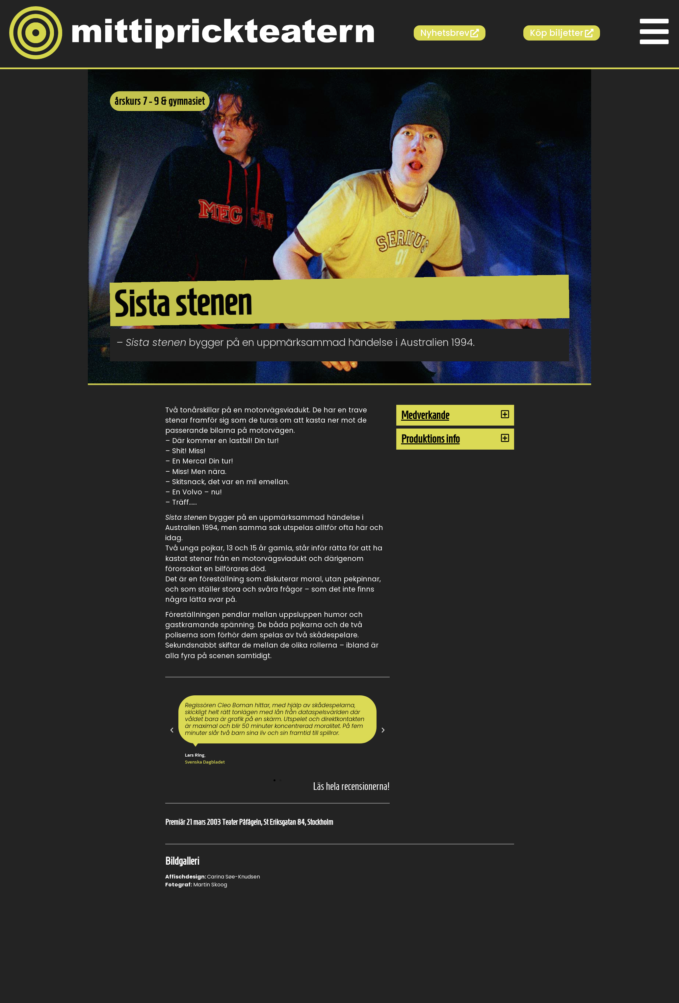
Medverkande (425, 415)
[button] (172, 730)
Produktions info (430, 439)
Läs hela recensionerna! (351, 786)
